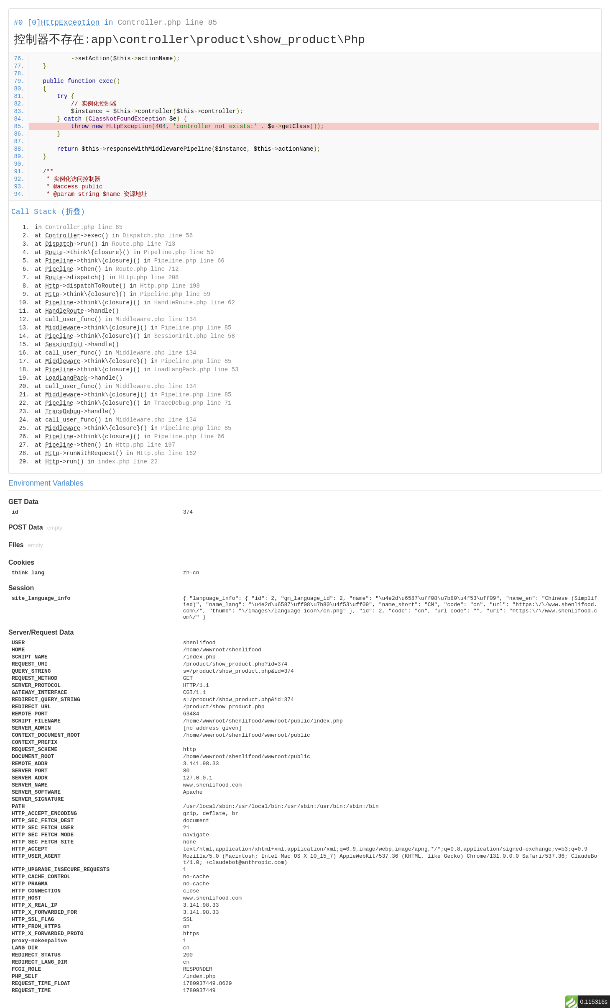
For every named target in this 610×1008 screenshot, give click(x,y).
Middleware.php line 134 (155, 319)
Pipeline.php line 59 (178, 252)
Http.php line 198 (170, 286)
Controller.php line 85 (167, 22)
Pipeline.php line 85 (196, 327)
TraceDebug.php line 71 (193, 403)
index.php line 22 (128, 461)
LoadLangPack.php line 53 (196, 369)
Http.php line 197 (145, 445)
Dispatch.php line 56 (158, 235)
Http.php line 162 (167, 453)
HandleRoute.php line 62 (194, 302)
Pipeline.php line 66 (189, 260)
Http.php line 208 (149, 277)
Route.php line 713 (143, 244)
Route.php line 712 (147, 269)
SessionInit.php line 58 (194, 336)
